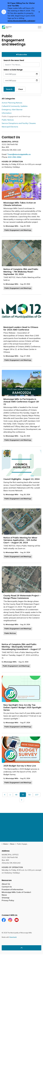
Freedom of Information (12, 889)
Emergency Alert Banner (12, 109)
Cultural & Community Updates (15, 106)
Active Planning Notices (12, 103)
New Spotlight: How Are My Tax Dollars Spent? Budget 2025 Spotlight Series (22, 707)
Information (7, 113)
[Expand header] (39, 27)
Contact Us (7, 887)
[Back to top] (21, 947)
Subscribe (21, 54)
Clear (20, 89)
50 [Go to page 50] (29, 794)
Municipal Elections (10, 127)
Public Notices (10, 633)
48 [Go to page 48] (16, 794)
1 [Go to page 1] (10, 794)
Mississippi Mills (12, 226)
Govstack (13, 937)
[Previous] (4, 794)
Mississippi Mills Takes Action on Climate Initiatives (19, 203)
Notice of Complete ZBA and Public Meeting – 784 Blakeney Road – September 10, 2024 (20, 271)
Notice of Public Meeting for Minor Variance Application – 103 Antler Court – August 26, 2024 (20, 540)
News (4, 895)
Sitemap (6, 897)
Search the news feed (14, 60)
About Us (6, 884)
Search (9, 89)
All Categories (8, 98)
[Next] (21, 799)
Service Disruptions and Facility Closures (19, 123)
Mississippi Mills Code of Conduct (16, 892)
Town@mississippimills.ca (19, 154)
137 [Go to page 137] (36, 794)
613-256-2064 (14, 157)
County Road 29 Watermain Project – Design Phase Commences (21, 596)
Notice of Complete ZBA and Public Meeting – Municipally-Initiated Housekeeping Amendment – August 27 (21, 646)
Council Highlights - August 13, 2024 (21, 479)
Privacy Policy (8, 900)
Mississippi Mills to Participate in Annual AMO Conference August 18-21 (21, 401)
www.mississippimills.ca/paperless (23, 21)
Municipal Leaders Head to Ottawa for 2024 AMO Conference (20, 328)
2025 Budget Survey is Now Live (19, 765)
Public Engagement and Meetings (17, 230)
